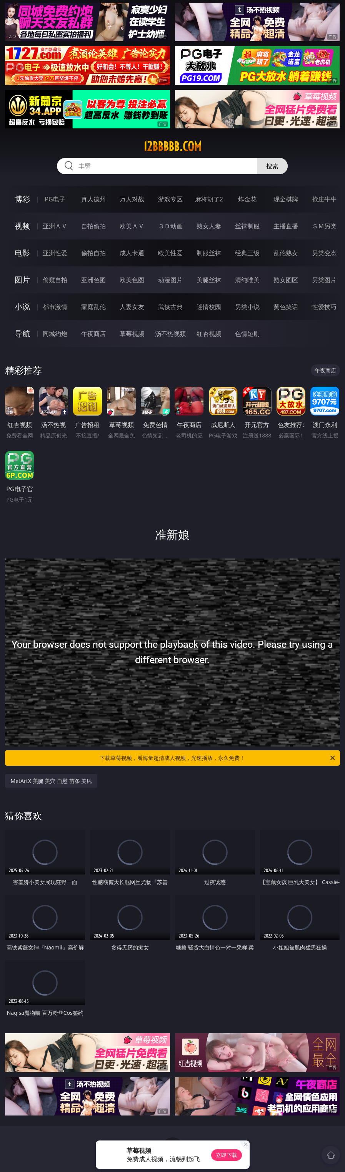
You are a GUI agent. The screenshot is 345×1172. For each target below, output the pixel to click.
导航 (22, 333)
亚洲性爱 (55, 253)
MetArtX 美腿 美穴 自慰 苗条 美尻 (51, 781)
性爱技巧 (324, 307)
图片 (22, 279)
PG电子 (55, 199)
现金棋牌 (285, 199)
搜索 (272, 166)
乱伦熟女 (285, 253)
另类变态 (324, 253)
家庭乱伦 (93, 307)
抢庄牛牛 (324, 199)
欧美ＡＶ (132, 226)
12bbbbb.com (172, 146)
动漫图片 (170, 280)
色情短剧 (247, 333)
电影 (22, 253)
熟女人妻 (209, 226)
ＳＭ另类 (324, 226)
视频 (22, 226)
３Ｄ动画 (170, 226)
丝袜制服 (247, 226)
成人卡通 (132, 253)
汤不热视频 (170, 333)
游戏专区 (170, 199)
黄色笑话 (285, 307)
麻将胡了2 (209, 199)
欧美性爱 (170, 253)
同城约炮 (55, 333)
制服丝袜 (209, 253)
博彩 (22, 199)
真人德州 (93, 199)
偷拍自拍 (93, 253)
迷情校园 (209, 307)
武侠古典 (170, 307)
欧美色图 (132, 280)
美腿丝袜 (209, 280)
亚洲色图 (93, 280)
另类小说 (247, 307)
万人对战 (132, 199)
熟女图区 (285, 280)
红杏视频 (209, 333)
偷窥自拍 (55, 280)
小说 (22, 306)
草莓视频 (132, 333)
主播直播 (285, 226)
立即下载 (226, 1155)
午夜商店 (93, 333)
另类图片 (324, 280)
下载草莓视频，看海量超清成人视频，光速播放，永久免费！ (218, 758)
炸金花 (247, 199)
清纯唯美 (247, 280)
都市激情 (55, 307)
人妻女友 (132, 307)
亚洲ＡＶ (55, 226)
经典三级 (247, 253)
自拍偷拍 (93, 226)
